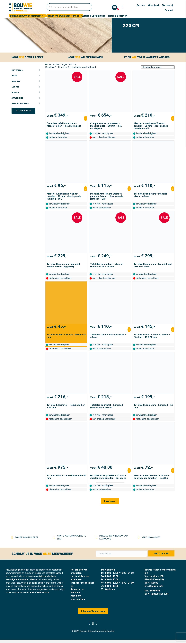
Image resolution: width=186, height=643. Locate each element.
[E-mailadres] (121, 553)
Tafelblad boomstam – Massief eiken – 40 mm (150, 195)
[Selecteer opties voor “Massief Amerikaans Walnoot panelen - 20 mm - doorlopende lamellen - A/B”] (172, 118)
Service (141, 5)
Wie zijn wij (153, 5)
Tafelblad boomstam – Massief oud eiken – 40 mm (153, 265)
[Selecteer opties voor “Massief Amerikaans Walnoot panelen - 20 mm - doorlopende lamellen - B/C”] (85, 188)
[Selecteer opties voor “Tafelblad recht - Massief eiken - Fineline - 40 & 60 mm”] (172, 329)
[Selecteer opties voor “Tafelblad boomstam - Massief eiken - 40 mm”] (172, 188)
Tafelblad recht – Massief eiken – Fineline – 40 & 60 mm (152, 335)
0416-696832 (151, 582)
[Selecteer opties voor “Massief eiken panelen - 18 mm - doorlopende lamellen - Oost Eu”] (172, 470)
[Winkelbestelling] (158, 67)
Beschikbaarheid (26, 103)
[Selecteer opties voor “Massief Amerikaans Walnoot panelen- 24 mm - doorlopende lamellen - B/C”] (129, 188)
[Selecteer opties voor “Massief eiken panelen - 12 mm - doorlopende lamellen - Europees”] (129, 470)
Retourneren (77, 589)
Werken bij (167, 5)
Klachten (75, 592)
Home (48, 64)
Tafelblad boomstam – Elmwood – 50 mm (153, 406)
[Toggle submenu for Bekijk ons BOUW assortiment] (43, 15)
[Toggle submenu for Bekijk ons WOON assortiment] (80, 15)
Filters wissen (23, 111)
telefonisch (43, 592)
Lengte (26, 86)
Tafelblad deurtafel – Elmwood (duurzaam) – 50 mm (106, 406)
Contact (169, 10)
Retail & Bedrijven (117, 15)
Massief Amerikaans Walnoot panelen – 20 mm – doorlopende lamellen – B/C (64, 196)
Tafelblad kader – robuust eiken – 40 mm (66, 335)
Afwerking (26, 97)
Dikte (26, 75)
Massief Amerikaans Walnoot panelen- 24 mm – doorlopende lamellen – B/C (106, 196)
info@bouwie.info (154, 586)
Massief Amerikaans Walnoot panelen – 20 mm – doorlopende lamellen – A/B (151, 126)
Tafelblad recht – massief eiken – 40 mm (108, 335)
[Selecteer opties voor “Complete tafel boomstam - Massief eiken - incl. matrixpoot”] (85, 118)
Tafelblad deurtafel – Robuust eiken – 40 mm (66, 406)
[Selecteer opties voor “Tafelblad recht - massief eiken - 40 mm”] (129, 329)
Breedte (26, 81)
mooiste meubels (43, 576)
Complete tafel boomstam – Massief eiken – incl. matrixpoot (64, 124)
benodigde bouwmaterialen (20, 579)
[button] (110, 501)
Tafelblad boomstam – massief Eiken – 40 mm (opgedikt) (63, 265)
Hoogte (26, 92)
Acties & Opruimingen (93, 15)
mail (32, 592)
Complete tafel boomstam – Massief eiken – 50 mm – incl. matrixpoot (106, 126)
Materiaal (26, 70)
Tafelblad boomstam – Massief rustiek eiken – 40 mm (106, 265)
